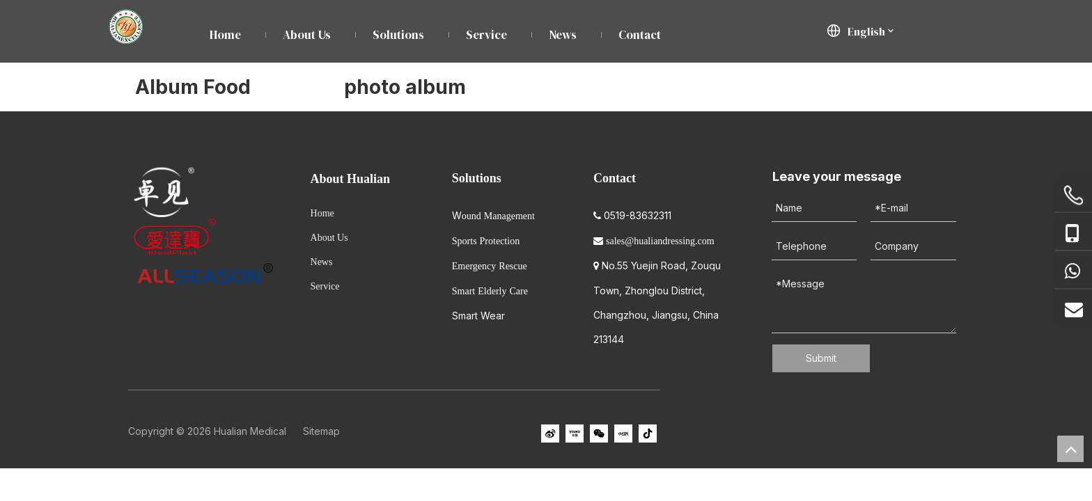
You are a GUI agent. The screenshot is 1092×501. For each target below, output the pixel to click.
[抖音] (648, 433)
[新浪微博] (550, 433)
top (1070, 449)
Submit (821, 358)
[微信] (599, 433)
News (322, 262)
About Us (329, 237)
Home (322, 213)
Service (325, 286)
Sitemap (321, 431)
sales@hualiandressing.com (660, 241)
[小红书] (623, 433)
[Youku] (575, 433)
